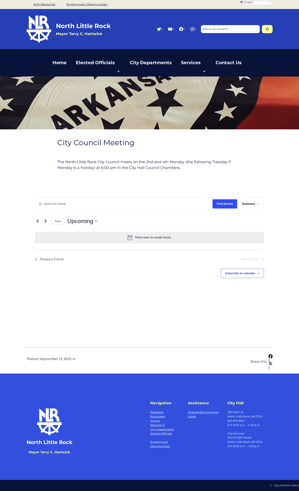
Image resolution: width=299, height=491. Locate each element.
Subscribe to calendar (240, 273)
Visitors (155, 420)
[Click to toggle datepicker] (82, 221)
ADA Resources (44, 4)
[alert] (149, 237)
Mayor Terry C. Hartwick (49, 452)
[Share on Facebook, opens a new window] (270, 358)
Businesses (157, 416)
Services (193, 65)
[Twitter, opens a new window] (160, 29)
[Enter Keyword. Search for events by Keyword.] (124, 203)
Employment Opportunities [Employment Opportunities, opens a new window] (87, 4)
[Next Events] (45, 221)
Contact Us (229, 62)
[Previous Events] (37, 221)
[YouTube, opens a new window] (171, 29)
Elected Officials (98, 65)
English (246, 2)
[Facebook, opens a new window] (182, 29)
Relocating (157, 425)
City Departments (151, 62)
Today (58, 221)
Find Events (225, 203)
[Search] (267, 29)
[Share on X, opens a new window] (270, 365)
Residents (156, 412)
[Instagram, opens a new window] (193, 29)
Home (59, 62)
